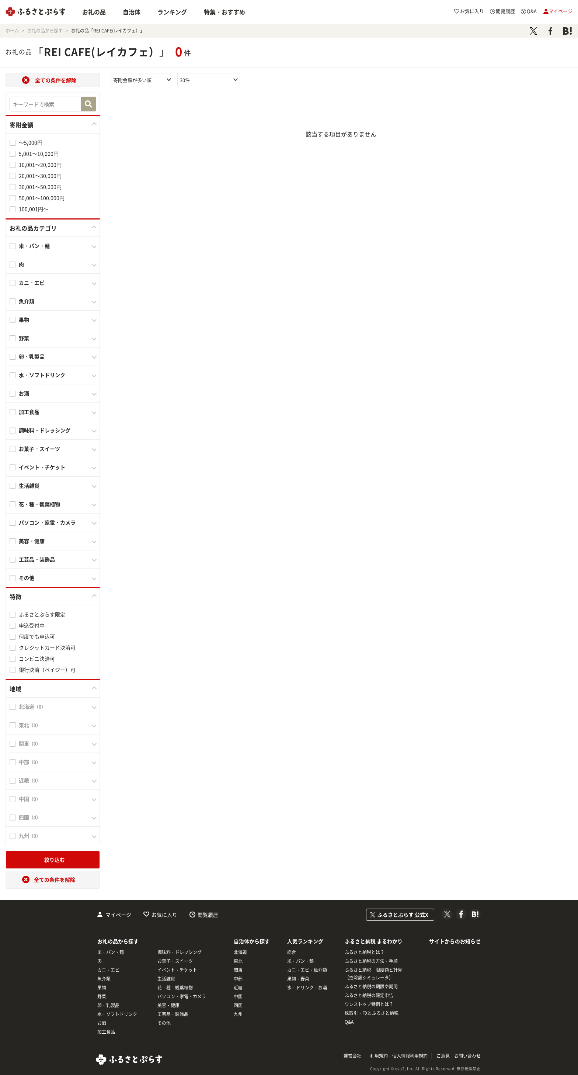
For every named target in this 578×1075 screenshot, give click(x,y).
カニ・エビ (32, 282)
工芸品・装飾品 (37, 559)
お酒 (24, 393)
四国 (238, 1005)
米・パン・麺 (34, 245)
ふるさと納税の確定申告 (369, 995)
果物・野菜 (298, 978)
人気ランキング (305, 941)
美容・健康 (32, 541)
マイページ (118, 914)
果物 (24, 319)
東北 (238, 961)
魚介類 (26, 301)
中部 (238, 978)
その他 (26, 577)
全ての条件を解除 (55, 80)
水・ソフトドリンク (42, 375)
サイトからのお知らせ (455, 941)
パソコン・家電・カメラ (47, 522)
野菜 (24, 338)
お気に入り (164, 914)
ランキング (172, 11)
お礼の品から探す (118, 941)
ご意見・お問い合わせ (458, 1055)
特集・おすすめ (224, 11)
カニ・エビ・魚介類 (307, 970)
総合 (291, 952)
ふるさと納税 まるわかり (374, 941)
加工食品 (29, 411)
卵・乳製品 (32, 356)
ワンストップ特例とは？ (369, 1004)
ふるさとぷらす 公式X (402, 914)
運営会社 (352, 1055)
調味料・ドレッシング (44, 430)
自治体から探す (252, 941)
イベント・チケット (42, 467)
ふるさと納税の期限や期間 (371, 986)
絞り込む (54, 859)
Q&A (349, 1022)
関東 (238, 970)
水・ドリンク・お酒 (307, 987)
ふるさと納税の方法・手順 (371, 961)
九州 (238, 1014)
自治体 (131, 11)
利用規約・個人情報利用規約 (399, 1055)
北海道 (240, 952)
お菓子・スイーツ (39, 448)
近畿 (238, 987)
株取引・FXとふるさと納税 (371, 1013)
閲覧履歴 (208, 914)
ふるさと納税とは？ (364, 952)
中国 (238, 996)
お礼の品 (94, 11)
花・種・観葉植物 (39, 504)
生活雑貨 (29, 485)
